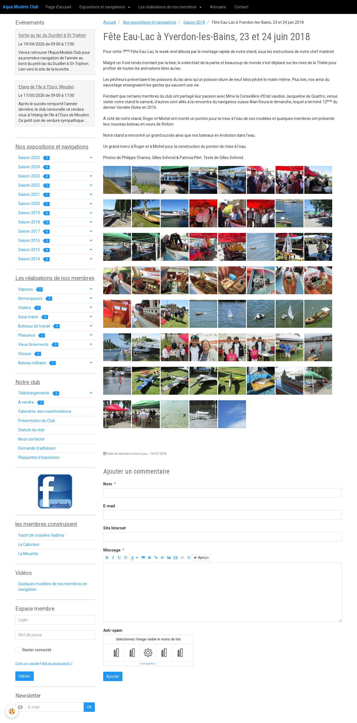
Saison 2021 (34, 194)
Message (111, 550)
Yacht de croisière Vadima (41, 535)
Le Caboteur (29, 544)
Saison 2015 (34, 249)
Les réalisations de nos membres (168, 7)
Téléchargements (38, 393)
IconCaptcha (147, 663)
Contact (242, 7)
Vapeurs (30, 289)
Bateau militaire (37, 363)
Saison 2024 (34, 167)
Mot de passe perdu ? (57, 663)
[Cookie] (12, 711)
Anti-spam (112, 630)
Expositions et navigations (102, 7)
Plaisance (31, 335)
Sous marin (33, 317)
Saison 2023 (34, 176)
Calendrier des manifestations (44, 411)
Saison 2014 (34, 259)
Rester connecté (33, 650)
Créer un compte (27, 663)
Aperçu (201, 558)
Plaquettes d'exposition (38, 457)
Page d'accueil (58, 7)
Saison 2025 (34, 157)
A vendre (31, 402)
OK (89, 707)
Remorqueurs (35, 298)
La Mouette (28, 553)
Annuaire (218, 7)
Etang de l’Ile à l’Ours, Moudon (46, 87)
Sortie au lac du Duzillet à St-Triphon (52, 35)
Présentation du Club (36, 420)
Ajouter (112, 676)
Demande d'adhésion (37, 448)
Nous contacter (31, 439)
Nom (107, 484)
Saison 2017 (34, 231)
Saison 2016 (34, 240)
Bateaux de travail (39, 326)
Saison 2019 (34, 213)
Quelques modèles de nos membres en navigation (52, 587)
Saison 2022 (34, 185)
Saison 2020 (34, 203)
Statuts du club (31, 430)
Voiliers (29, 307)
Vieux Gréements (38, 344)
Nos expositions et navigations (149, 22)
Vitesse (29, 353)
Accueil (109, 22)
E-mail (109, 506)
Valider (24, 676)
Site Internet (114, 528)
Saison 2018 (194, 22)
